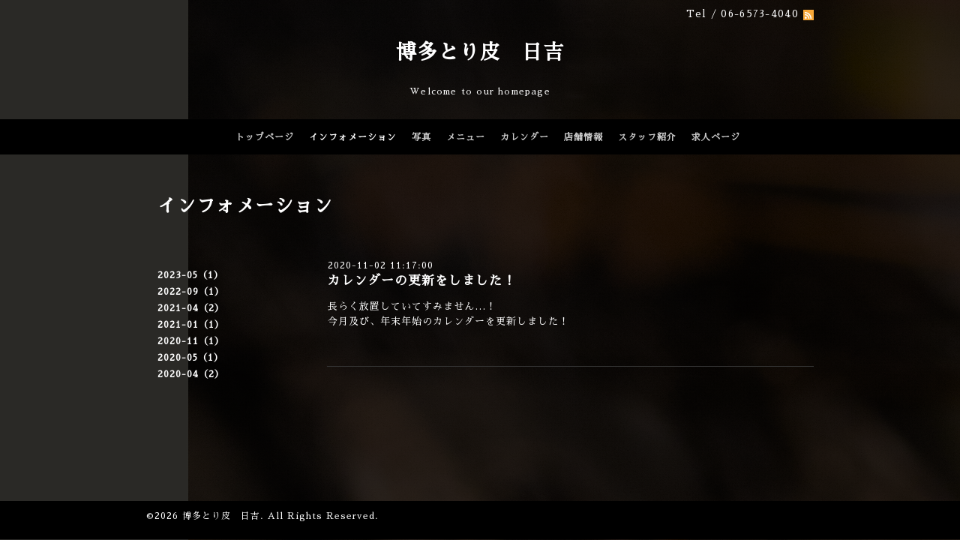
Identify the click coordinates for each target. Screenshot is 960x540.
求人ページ (716, 137)
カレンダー (524, 137)
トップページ (265, 137)
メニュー (465, 137)
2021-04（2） (191, 308)
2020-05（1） (191, 357)
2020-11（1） (191, 341)
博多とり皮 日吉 (480, 52)
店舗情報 (583, 137)
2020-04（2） (191, 374)
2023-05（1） (191, 275)
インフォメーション (353, 137)
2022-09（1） (191, 291)
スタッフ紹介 (647, 137)
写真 (421, 137)
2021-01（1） (191, 324)
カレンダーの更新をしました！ (421, 280)
